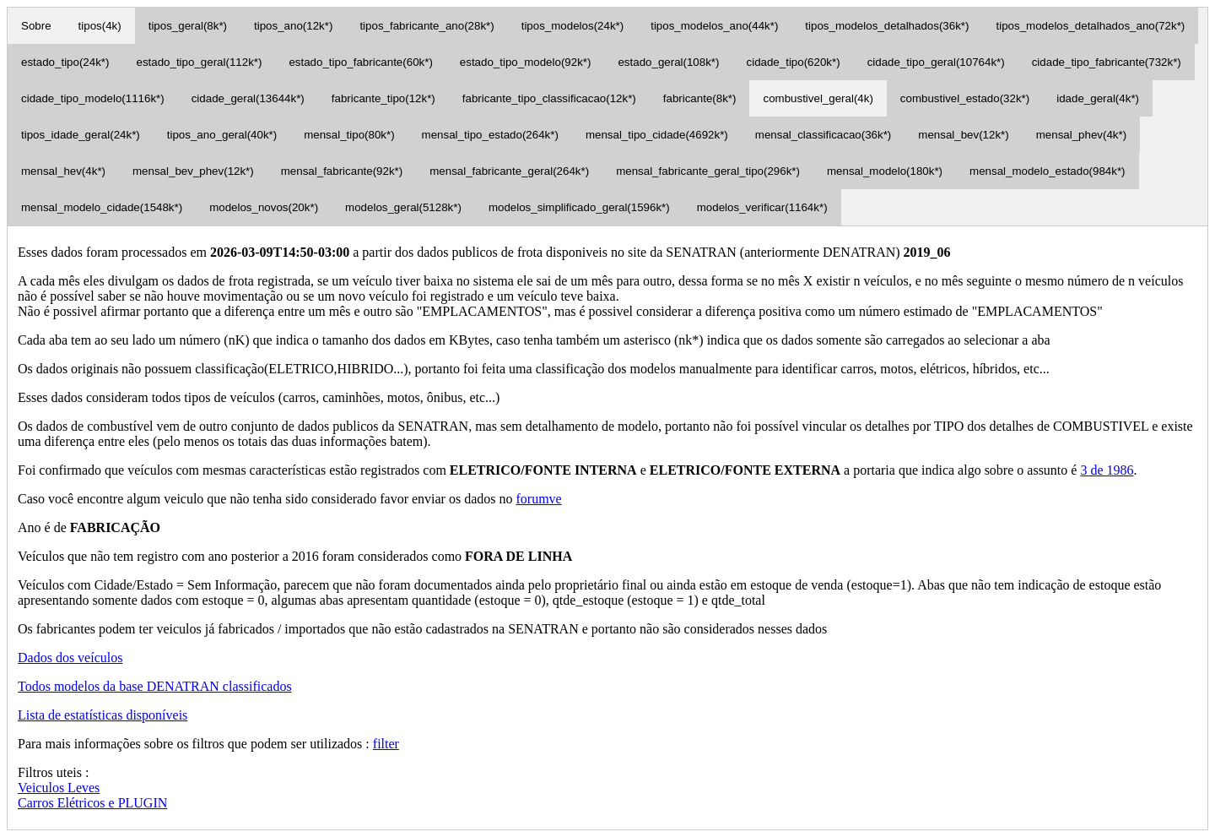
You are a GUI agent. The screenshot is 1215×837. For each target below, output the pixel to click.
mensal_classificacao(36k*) (823, 134)
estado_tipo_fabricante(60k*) (360, 62)
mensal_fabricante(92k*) (341, 171)
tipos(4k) (100, 25)
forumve (538, 499)
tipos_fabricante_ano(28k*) (426, 25)
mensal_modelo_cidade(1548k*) (101, 207)
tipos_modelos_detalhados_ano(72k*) (1090, 25)
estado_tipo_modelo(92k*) (525, 62)
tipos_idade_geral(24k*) (80, 134)
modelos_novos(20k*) (263, 207)
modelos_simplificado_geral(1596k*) (579, 207)
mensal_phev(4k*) (1081, 134)
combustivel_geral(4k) (817, 98)
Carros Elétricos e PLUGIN (92, 803)
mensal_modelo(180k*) (884, 171)
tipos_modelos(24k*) (572, 25)
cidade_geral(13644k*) (248, 98)
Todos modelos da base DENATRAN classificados (155, 686)
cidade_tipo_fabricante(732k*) (1106, 62)
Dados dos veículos (70, 657)
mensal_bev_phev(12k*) (193, 171)
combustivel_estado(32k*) (964, 98)
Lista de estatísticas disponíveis (102, 715)
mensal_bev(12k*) (963, 134)
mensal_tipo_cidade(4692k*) (657, 134)
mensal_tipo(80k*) (349, 134)
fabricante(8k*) (700, 98)
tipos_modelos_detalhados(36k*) (887, 25)
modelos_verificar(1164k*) (762, 207)
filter (386, 743)
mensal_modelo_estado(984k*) (1047, 171)
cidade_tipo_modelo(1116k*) (93, 98)
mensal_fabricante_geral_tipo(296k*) (708, 171)
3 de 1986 (1106, 470)
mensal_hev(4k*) (63, 171)
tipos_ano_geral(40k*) (222, 134)
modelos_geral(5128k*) (403, 207)
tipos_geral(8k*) (187, 25)
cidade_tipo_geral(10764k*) (936, 62)
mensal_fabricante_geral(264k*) (509, 171)
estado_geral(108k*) (668, 62)
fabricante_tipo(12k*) (383, 98)
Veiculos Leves (59, 787)
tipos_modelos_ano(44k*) (714, 25)
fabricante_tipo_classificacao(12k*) (549, 98)
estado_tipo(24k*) (65, 62)
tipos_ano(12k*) (293, 25)
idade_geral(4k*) (1097, 98)
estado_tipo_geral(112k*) (199, 62)
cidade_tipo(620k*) (793, 62)
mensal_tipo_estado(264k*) (490, 134)
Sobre (36, 25)
